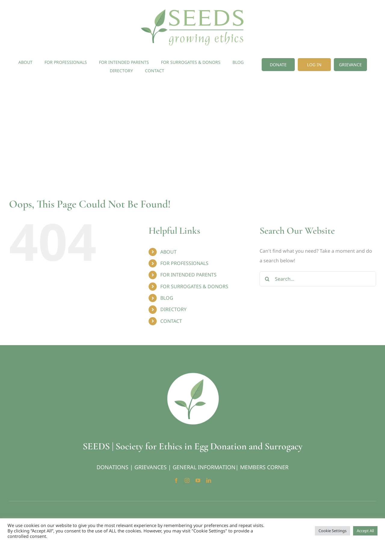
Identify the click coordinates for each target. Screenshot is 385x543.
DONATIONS (112, 467)
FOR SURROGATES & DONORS (194, 286)
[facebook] (176, 480)
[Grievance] (350, 64)
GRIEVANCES (150, 467)
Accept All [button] (365, 530)
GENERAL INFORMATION (204, 467)
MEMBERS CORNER (264, 467)
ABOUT (168, 251)
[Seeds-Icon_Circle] (192, 374)
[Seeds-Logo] (192, 8)
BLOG (166, 298)
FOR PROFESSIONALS (184, 263)
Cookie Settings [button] (332, 530)
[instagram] (187, 480)
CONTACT (171, 321)
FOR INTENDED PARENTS (188, 274)
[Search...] (318, 278)
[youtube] (198, 480)
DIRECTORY (173, 309)
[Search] (267, 278)
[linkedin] (208, 480)
